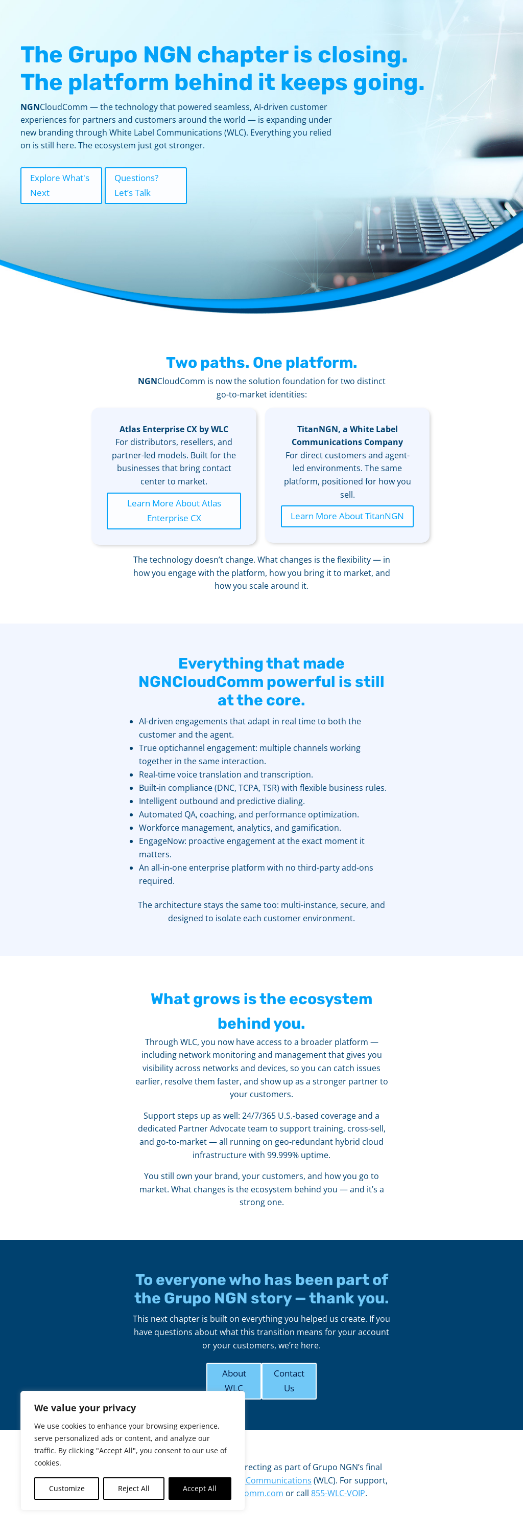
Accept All (200, 1488)
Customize (67, 1488)
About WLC (234, 1380)
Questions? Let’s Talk (136, 185)
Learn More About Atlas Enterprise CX (174, 510)
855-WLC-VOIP (338, 1493)
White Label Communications (255, 1480)
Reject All (134, 1488)
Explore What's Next (59, 185)
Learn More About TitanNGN (347, 516)
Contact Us (289, 1380)
